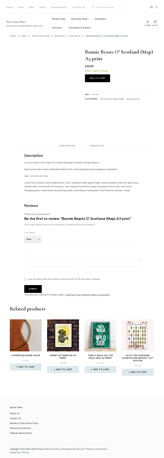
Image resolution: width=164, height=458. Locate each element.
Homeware (100, 19)
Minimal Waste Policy (21, 433)
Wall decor (133, 99)
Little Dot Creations (112, 99)
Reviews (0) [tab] (97, 145)
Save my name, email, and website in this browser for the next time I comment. (64, 279)
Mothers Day (58, 19)
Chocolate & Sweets (80, 27)
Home (10, 7)
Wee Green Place (16, 22)
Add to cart (97, 78)
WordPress (15, 452)
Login (147, 23)
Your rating (30, 232)
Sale (31, 7)
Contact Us (78, 7)
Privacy (25, 452)
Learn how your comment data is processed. (87, 294)
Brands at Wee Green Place (24, 423)
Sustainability (59, 7)
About (42, 7)
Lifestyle (56, 27)
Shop (21, 7)
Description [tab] (67, 145)
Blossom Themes (85, 449)
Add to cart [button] (26, 367)
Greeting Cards (79, 19)
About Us (15, 413)
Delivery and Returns (20, 428)
